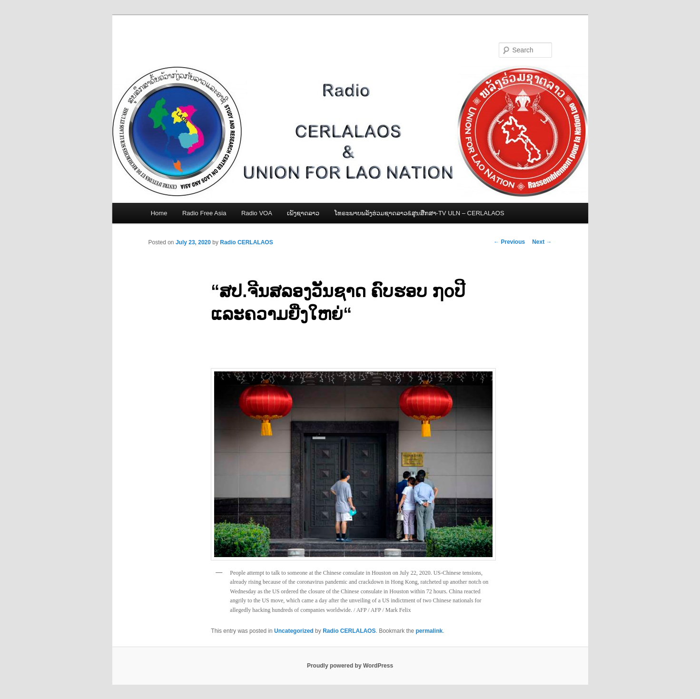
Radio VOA (256, 213)
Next (542, 242)
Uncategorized (294, 631)
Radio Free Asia (204, 213)
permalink (429, 631)
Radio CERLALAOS (246, 242)
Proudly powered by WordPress (350, 665)
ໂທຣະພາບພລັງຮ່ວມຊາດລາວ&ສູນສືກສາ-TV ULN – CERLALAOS (419, 213)
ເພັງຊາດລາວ (303, 213)
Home (159, 213)
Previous (509, 242)
